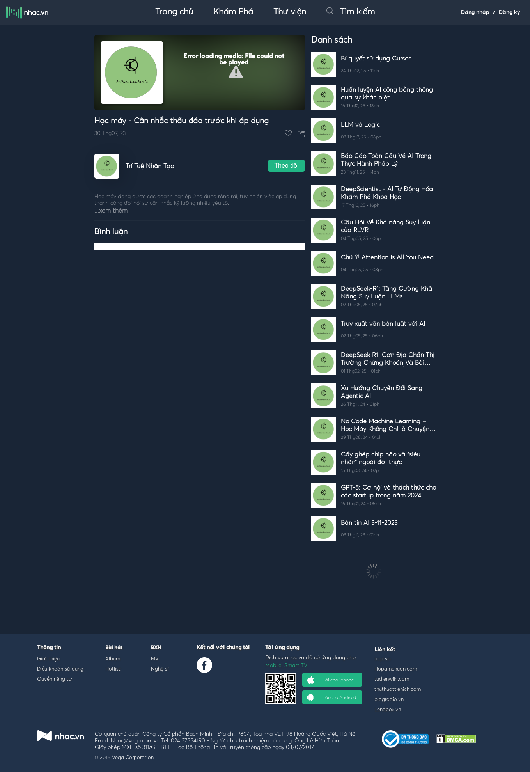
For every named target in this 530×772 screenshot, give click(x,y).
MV (155, 658)
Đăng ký (509, 12)
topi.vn (382, 658)
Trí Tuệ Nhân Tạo (150, 166)
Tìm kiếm (350, 12)
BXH (156, 647)
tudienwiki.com (391, 679)
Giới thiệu (48, 658)
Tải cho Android (331, 697)
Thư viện (289, 12)
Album (112, 658)
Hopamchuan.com (395, 669)
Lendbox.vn (387, 709)
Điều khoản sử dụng (60, 669)
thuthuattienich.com (397, 689)
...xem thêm (111, 211)
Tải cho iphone (330, 680)
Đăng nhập (475, 12)
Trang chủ (174, 12)
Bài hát (113, 647)
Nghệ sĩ (159, 669)
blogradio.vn (389, 699)
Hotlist (113, 669)
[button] (236, 72)
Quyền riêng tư (54, 679)
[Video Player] (199, 72)
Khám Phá (233, 12)
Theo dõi (286, 165)
